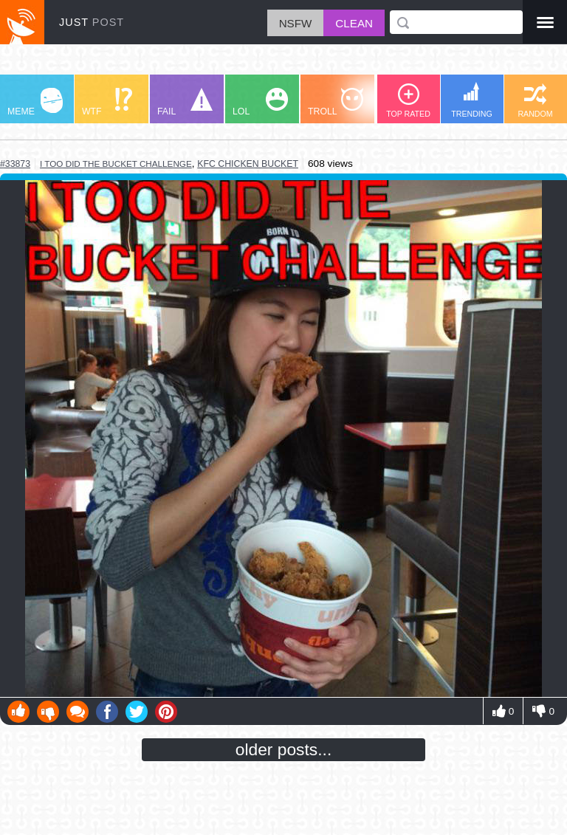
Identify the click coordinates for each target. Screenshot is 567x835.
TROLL (335, 102)
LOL (260, 102)
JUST (91, 22)
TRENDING (471, 100)
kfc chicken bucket (247, 164)
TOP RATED (408, 100)
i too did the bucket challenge (116, 163)
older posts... (284, 749)
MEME (35, 102)
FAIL (185, 102)
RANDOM (535, 100)
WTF (107, 102)
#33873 (15, 164)
